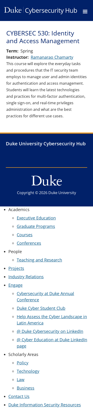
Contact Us (19, 396)
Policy (22, 363)
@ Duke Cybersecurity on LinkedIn (50, 331)
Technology (28, 371)
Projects (16, 268)
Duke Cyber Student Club (41, 308)
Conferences (29, 243)
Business (25, 388)
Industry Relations (26, 276)
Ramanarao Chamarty (52, 57)
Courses (25, 234)
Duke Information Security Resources (44, 405)
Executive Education (36, 218)
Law (20, 379)
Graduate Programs (36, 226)
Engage (15, 285)
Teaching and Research (39, 260)
